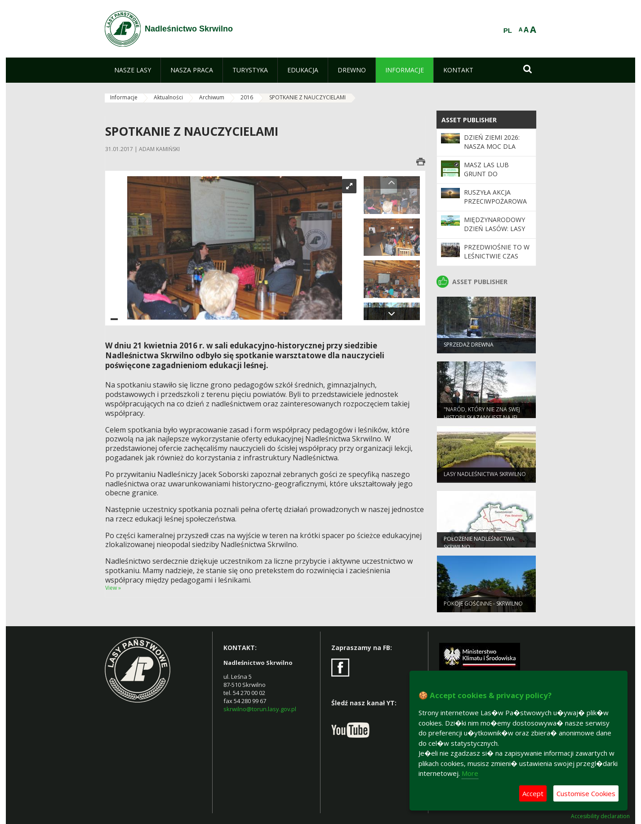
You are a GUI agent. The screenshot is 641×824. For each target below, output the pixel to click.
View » (113, 588)
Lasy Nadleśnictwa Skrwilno (485, 477)
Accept (532, 793)
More (470, 773)
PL (507, 30)
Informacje (124, 97)
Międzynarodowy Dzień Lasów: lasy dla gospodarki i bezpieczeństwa (494, 233)
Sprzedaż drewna (469, 348)
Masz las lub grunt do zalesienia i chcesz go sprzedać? (496, 178)
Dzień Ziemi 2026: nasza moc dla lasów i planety (492, 146)
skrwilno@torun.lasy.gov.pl (259, 709)
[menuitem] (132, 70)
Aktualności (168, 97)
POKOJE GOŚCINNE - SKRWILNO (483, 606)
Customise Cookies (585, 793)
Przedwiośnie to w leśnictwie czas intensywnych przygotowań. (497, 261)
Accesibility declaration (600, 816)
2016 (246, 97)
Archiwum (211, 97)
